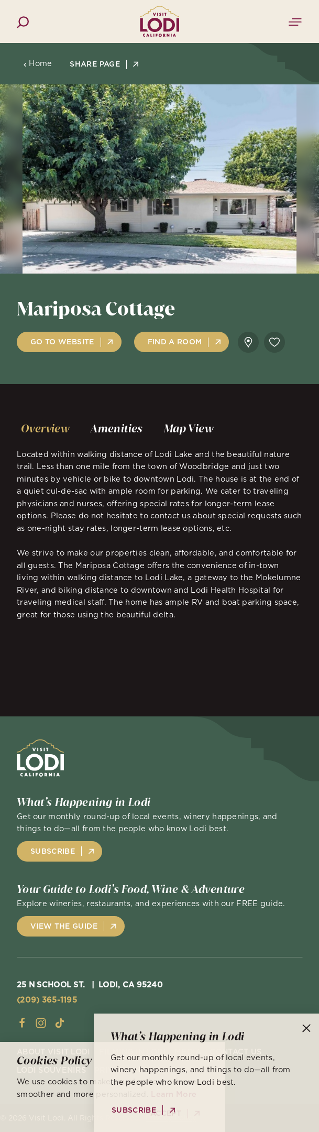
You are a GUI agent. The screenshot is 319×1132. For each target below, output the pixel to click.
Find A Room (175, 341)
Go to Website (62, 341)
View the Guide (63, 926)
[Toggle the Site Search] (23, 21)
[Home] (159, 21)
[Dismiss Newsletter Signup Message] (306, 1028)
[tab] (45, 429)
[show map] (248, 342)
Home (37, 64)
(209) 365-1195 (47, 999)
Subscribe (52, 851)
